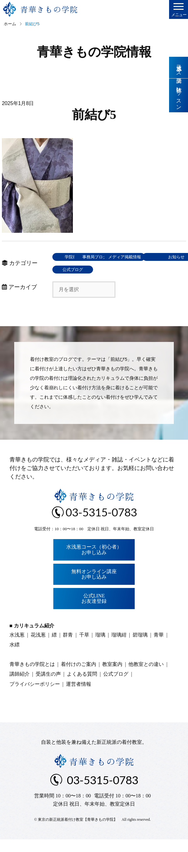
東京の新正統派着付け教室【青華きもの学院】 (77, 832)
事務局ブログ (118, 257)
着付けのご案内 (78, 676)
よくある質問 (82, 686)
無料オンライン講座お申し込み (94, 586)
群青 (68, 647)
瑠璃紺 (118, 647)
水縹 (14, 657)
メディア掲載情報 (72, 269)
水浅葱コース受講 (179, 67)
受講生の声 (48, 686)
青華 (159, 647)
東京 (119, 269)
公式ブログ (118, 282)
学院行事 (73, 257)
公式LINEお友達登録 (94, 611)
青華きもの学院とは (32, 676)
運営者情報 (78, 696)
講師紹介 (19, 686)
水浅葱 (17, 647)
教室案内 (112, 676)
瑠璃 (100, 647)
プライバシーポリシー (34, 696)
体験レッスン (179, 95)
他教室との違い (146, 676)
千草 (84, 647)
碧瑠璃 (140, 647)
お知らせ (73, 282)
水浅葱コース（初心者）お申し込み (94, 562)
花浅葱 (38, 647)
